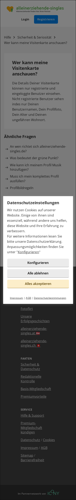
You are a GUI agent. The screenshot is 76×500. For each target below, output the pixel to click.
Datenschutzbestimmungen (50, 298)
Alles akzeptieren (38, 283)
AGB (28, 298)
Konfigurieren (28, 252)
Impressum (16, 298)
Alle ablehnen (38, 273)
